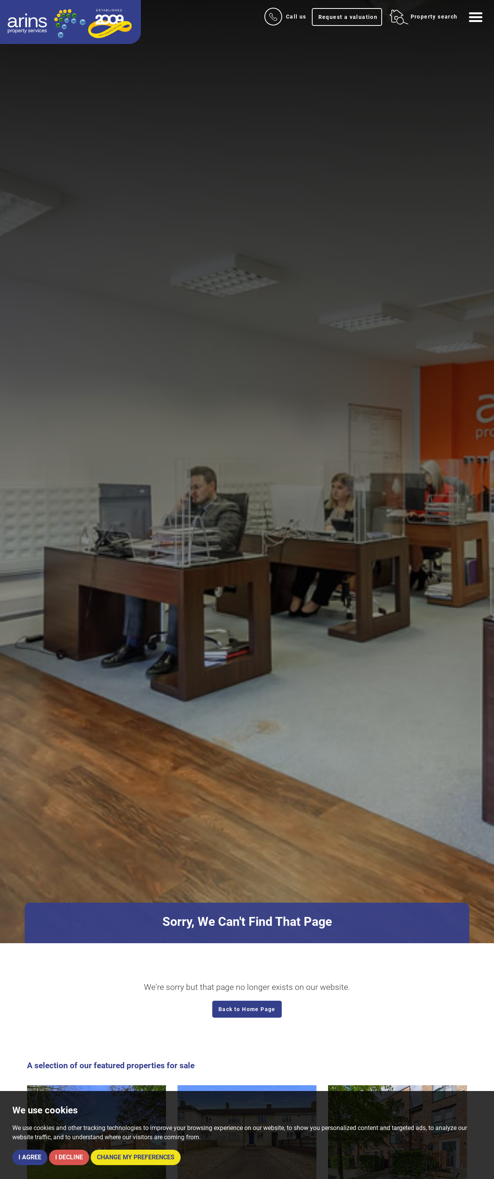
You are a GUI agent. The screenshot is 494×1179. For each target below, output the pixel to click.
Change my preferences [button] (135, 1157)
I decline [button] (69, 1157)
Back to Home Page (247, 1009)
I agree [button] (30, 1157)
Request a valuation (348, 17)
